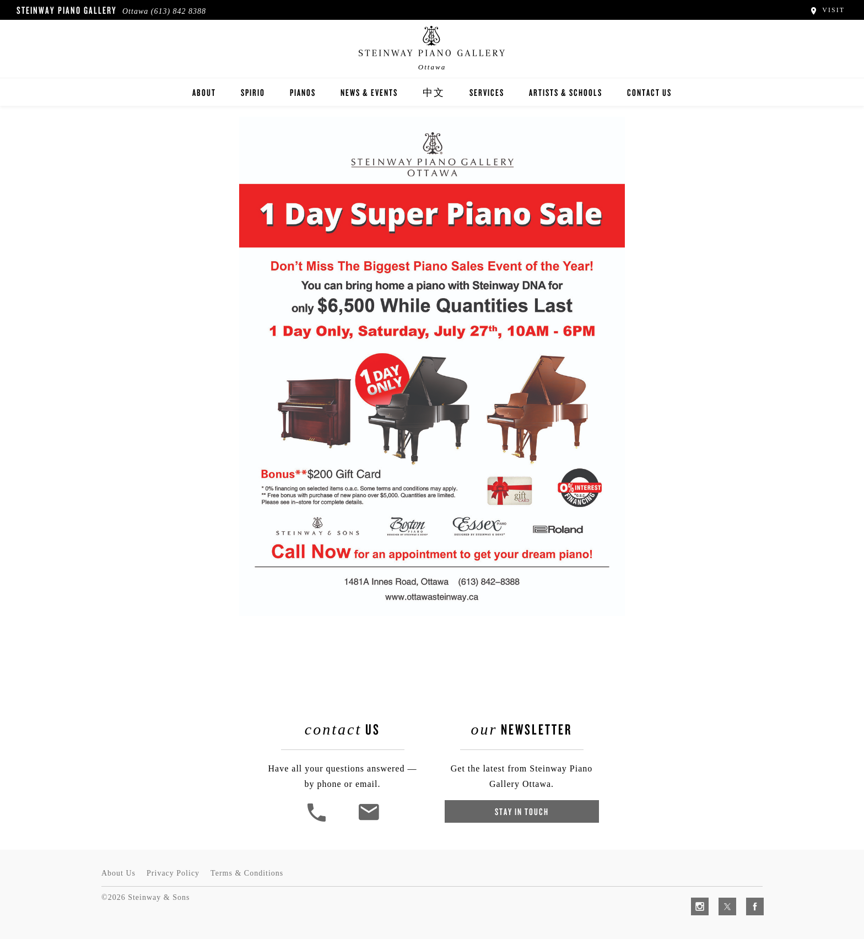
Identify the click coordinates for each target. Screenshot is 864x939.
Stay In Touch (522, 811)
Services (486, 92)
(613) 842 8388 (178, 11)
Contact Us (649, 92)
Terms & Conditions (246, 873)
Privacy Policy (173, 873)
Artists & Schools (565, 92)
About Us (118, 873)
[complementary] (784, 878)
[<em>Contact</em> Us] (368, 820)
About (204, 92)
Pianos (303, 92)
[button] (318, 820)
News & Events (369, 92)
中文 (434, 92)
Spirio (253, 92)
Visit (827, 10)
